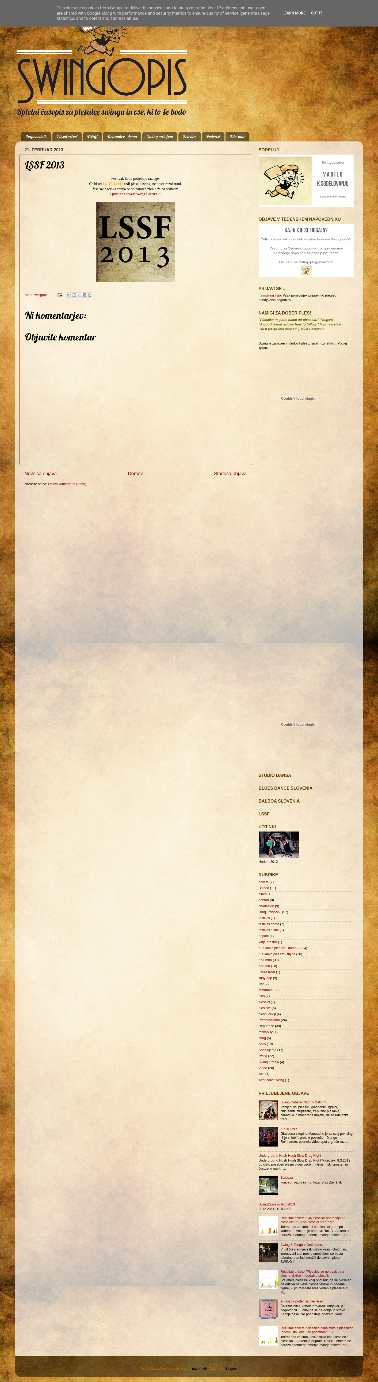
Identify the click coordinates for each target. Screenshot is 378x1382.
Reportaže (266, 1026)
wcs (262, 1074)
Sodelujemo (268, 1050)
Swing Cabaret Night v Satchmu (305, 1102)
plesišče (265, 1008)
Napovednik (36, 136)
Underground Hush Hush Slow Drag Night (290, 1156)
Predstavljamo (269, 1020)
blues (263, 894)
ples (262, 996)
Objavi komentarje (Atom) (67, 484)
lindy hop (265, 978)
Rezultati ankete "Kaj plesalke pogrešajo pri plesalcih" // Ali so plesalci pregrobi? (313, 1220)
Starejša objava (230, 473)
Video (263, 1068)
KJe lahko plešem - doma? (279, 948)
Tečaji (92, 136)
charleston (266, 906)
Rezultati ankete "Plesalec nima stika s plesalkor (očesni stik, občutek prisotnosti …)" (317, 1330)
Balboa (264, 888)
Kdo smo (237, 136)
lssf (261, 984)
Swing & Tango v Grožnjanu (301, 1245)
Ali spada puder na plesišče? (302, 1301)
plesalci (264, 1002)
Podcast (213, 136)
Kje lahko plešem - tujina (277, 954)
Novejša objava (41, 473)
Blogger (231, 1368)
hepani (264, 936)
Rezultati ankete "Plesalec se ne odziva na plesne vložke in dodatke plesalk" (312, 1274)
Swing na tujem (160, 136)
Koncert (264, 966)
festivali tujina (269, 930)
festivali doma (269, 924)
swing (263, 1056)
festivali (264, 918)
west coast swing (271, 1080)
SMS (262, 1044)
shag (262, 1038)
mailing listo (272, 295)
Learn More (294, 13)
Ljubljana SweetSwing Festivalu (135, 194)
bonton (264, 900)
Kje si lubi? (289, 1129)
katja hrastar (268, 942)
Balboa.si (288, 1177)
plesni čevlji (267, 1014)
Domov (135, 473)
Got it (316, 13)
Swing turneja (269, 1062)
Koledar (189, 136)
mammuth (199, 1368)
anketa (264, 882)
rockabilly (266, 1032)
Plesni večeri (67, 136)
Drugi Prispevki (270, 912)
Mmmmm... (267, 990)
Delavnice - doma (122, 136)
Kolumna (265, 960)
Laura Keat (267, 972)
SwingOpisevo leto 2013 (277, 1204)
